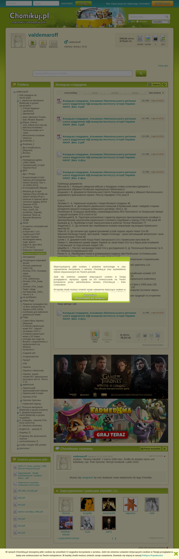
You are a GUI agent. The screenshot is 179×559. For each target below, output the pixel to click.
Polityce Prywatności (152, 555)
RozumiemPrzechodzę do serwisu (90, 297)
